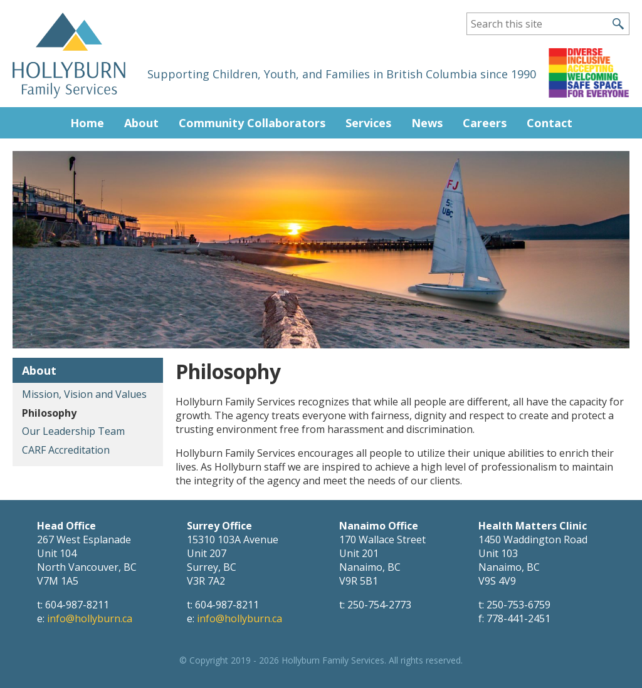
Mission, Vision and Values (84, 394)
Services (368, 122)
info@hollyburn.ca (89, 618)
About (141, 122)
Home (87, 122)
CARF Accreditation (66, 450)
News (427, 122)
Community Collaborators (252, 122)
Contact (549, 122)
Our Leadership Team (73, 431)
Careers (485, 122)
